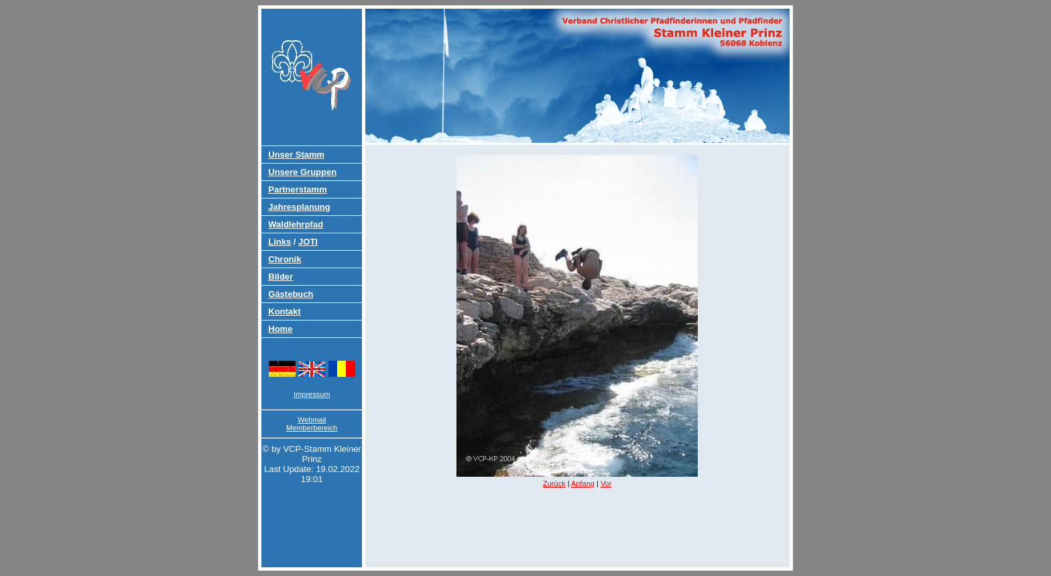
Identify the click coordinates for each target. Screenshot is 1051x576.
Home (280, 329)
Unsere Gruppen (302, 172)
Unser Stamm (296, 155)
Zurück (554, 483)
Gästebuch (290, 294)
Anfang (583, 483)
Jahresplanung (299, 207)
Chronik (284, 259)
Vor (606, 483)
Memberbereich (311, 428)
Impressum (312, 394)
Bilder (280, 277)
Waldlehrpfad (295, 224)
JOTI (308, 242)
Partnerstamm (297, 189)
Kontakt (284, 311)
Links (279, 242)
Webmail (312, 420)
